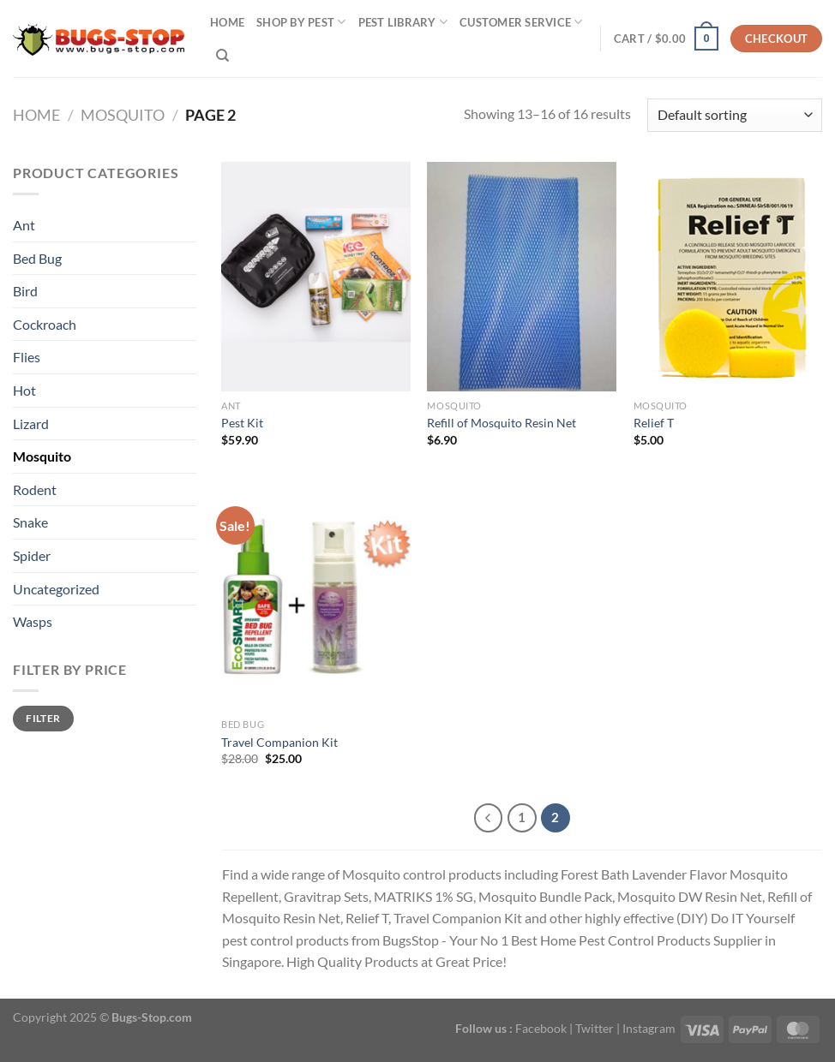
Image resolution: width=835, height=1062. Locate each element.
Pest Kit (242, 422)
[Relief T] (728, 276)
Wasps (32, 621)
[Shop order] (734, 115)
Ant (24, 225)
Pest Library (403, 22)
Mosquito (123, 114)
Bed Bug (37, 258)
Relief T (654, 422)
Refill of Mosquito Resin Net (501, 422)
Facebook (541, 1028)
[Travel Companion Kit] (316, 595)
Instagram (649, 1028)
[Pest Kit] (316, 276)
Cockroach (44, 324)
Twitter (594, 1028)
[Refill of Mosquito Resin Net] (521, 276)
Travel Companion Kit (279, 742)
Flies (26, 357)
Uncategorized (56, 589)
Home (227, 22)
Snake (30, 522)
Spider (32, 555)
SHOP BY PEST (301, 22)
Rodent (35, 489)
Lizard (31, 423)
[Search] (222, 55)
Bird (25, 291)
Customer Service (521, 22)
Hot (24, 390)
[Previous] (488, 817)
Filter (43, 718)
